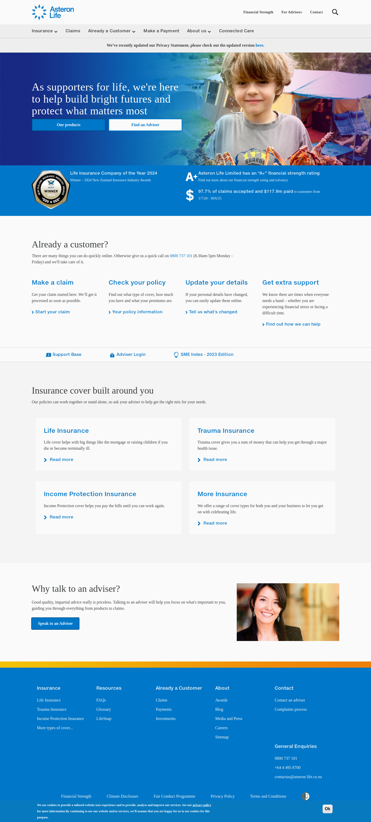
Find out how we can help (293, 325)
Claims (73, 31)
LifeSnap (103, 718)
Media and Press (228, 718)
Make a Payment (161, 31)
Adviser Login (127, 355)
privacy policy (202, 805)
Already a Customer (179, 688)
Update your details (217, 283)
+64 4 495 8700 (288, 767)
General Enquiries (296, 746)
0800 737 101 (181, 256)
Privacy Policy (223, 796)
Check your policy (137, 283)
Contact (316, 12)
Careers (221, 728)
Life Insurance (66, 431)
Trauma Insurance (226, 431)
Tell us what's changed (213, 312)
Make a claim (53, 283)
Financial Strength (258, 12)
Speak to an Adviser (55, 623)
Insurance (48, 688)
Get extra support (290, 283)
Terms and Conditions (268, 796)
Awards (221, 700)
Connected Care (236, 31)
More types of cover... (55, 728)
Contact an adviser (290, 700)
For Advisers (292, 12)
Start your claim (52, 312)
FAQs (101, 700)
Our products (68, 125)
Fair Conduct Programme (174, 796)
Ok (327, 809)
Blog (219, 709)
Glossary (103, 709)
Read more (61, 460)
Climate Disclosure (122, 796)
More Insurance (222, 494)
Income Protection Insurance (90, 494)
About (222, 688)
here (259, 45)
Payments (164, 709)
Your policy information (137, 312)
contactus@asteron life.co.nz (298, 777)
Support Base (63, 355)
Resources (108, 688)
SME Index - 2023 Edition (203, 355)
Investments (166, 718)
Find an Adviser (145, 125)
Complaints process (291, 709)
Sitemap (222, 737)
